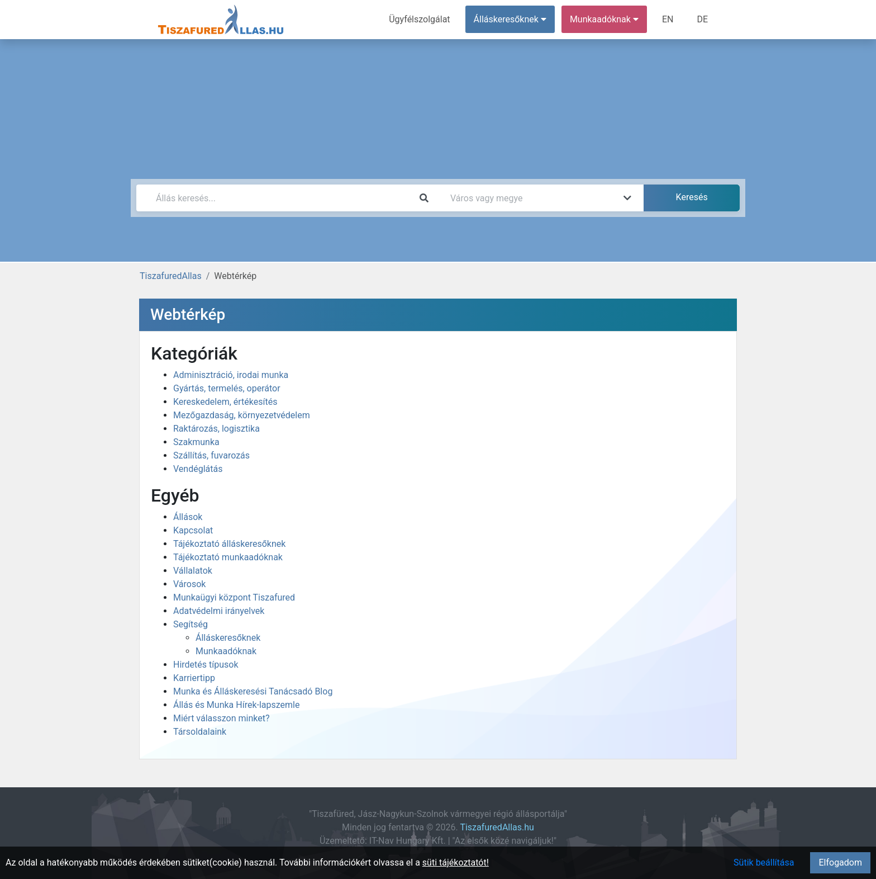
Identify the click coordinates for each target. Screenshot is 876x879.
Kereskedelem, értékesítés (225, 401)
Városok (189, 584)
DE (702, 19)
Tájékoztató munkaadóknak (228, 557)
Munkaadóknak (226, 651)
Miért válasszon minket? (221, 718)
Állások (187, 517)
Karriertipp (194, 678)
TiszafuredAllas (171, 276)
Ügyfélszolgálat (419, 19)
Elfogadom (840, 862)
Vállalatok (192, 570)
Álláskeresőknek (228, 637)
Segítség (190, 624)
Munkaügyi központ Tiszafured (234, 597)
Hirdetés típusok (206, 664)
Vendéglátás (197, 469)
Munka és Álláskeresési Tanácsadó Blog (252, 691)
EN (668, 19)
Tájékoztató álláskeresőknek (229, 543)
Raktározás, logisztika (216, 428)
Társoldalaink (199, 731)
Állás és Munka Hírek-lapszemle (236, 705)
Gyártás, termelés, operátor (226, 388)
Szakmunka (196, 442)
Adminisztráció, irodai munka (230, 375)
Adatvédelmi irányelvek (218, 611)
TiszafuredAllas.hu (497, 827)
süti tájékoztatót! (455, 862)
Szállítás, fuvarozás (211, 455)
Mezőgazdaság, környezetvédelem (241, 415)
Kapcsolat (193, 530)
